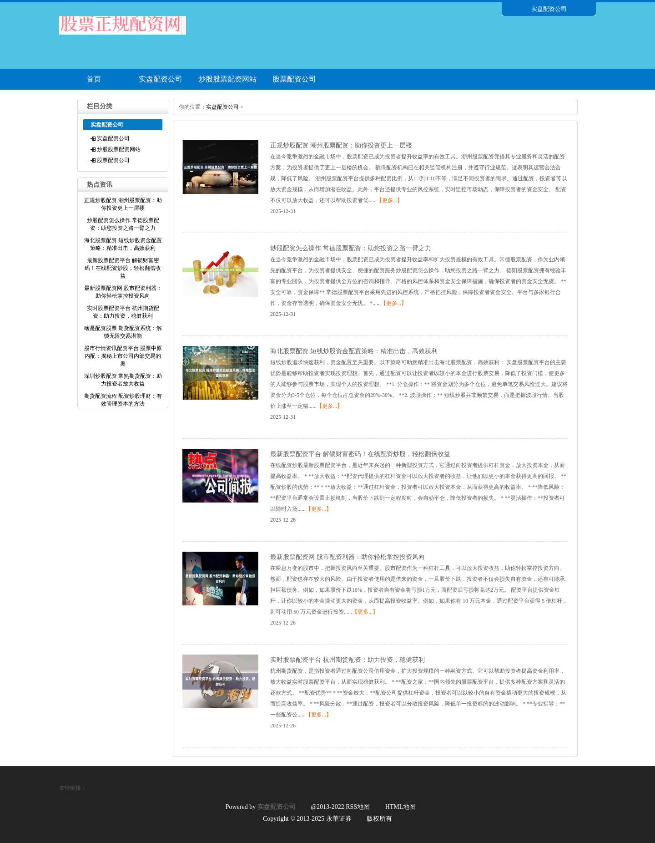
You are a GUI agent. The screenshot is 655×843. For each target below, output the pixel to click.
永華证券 (339, 818)
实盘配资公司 (160, 79)
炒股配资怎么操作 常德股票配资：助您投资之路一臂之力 (350, 248)
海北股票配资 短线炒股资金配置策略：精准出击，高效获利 (354, 351)
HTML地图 (400, 806)
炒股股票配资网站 (227, 79)
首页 (93, 79)
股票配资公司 (294, 79)
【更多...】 (390, 200)
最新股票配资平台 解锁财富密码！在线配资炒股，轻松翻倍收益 (360, 454)
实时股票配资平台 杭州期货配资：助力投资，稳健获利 (347, 659)
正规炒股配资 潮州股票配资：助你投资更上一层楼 (341, 145)
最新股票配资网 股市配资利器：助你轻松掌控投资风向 (347, 557)
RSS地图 (358, 806)
